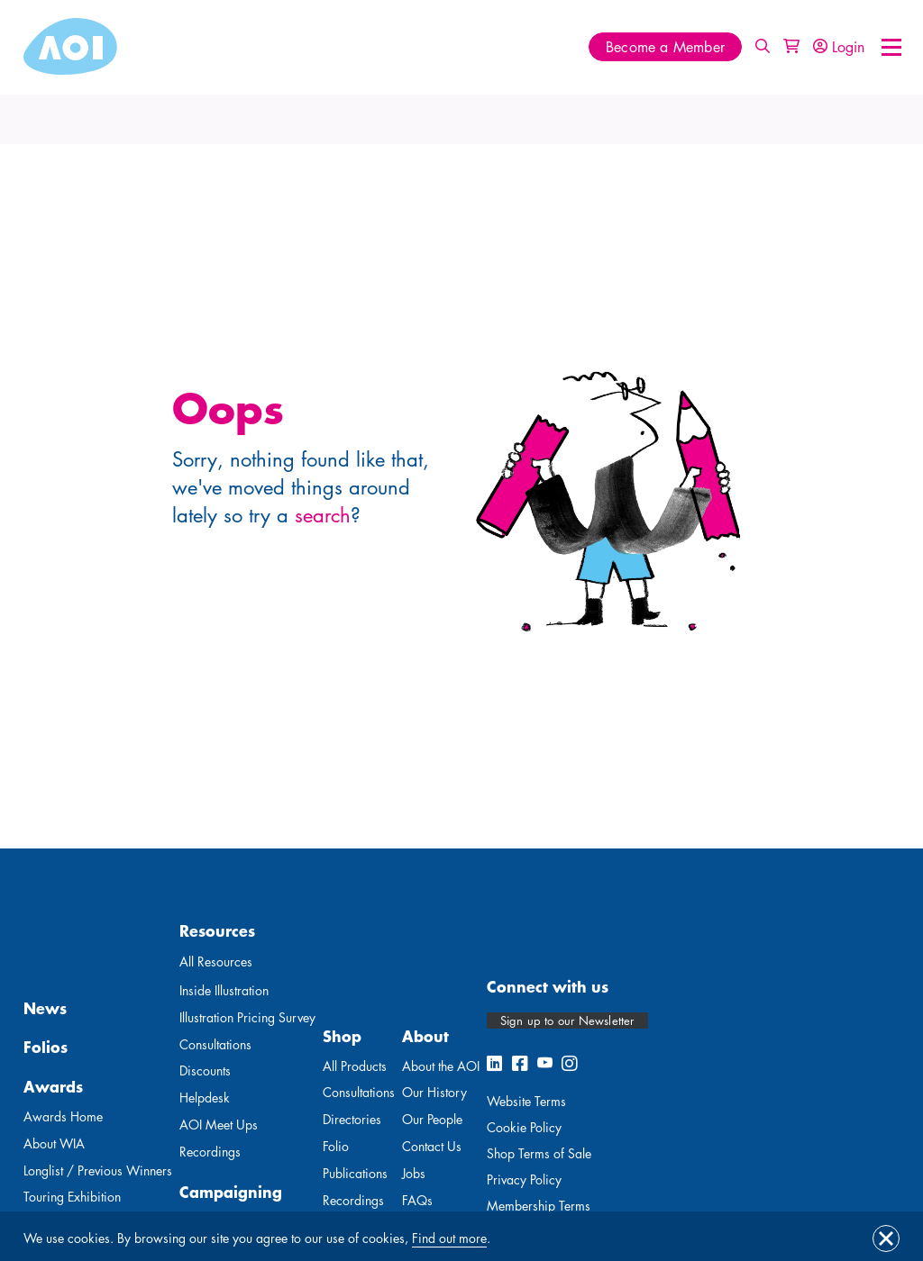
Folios (45, 1047)
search (323, 515)
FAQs (417, 1200)
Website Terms (526, 1101)
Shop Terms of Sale (539, 1153)
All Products (355, 1066)
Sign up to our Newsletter (567, 1020)
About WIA (54, 1143)
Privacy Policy (524, 1179)
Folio (336, 1146)
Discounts (205, 1070)
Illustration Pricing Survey (247, 1017)
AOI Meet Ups (218, 1124)
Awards (53, 1086)
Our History (434, 1092)
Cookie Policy (524, 1127)
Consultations (215, 1044)
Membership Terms (538, 1205)
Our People (432, 1119)
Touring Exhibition (72, 1196)
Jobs (413, 1173)
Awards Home (63, 1116)
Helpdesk (204, 1097)
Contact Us (432, 1146)
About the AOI (441, 1066)
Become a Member (665, 47)
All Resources (215, 961)
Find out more (449, 1238)
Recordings (210, 1151)
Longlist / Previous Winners (97, 1170)
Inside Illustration (224, 990)
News (45, 1008)
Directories (352, 1119)
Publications (355, 1173)
